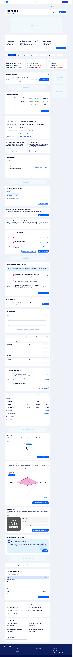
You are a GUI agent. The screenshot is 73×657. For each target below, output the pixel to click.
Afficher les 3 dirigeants (43, 203)
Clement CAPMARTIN (47, 41)
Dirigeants (43, 55)
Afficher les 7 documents (43, 251)
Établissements (34, 55)
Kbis (19, 55)
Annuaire (17, 651)
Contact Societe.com (37, 648)
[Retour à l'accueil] (7, 646)
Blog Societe (55, 648)
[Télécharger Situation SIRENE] (48, 102)
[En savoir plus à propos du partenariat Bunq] (26, 610)
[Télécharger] (47, 237)
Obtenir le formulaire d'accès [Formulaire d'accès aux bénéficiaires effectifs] (44, 227)
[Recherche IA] (12, 55)
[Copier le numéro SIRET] (15, 41)
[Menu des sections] (6, 55)
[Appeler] (55, 12)
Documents (52, 55)
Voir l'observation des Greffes (33, 107)
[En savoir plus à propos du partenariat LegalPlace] (26, 607)
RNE (46, 44)
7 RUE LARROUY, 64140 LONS (48, 37)
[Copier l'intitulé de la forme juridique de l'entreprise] (26, 98)
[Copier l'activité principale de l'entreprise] (45, 125)
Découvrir (45, 550)
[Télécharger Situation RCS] (48, 98)
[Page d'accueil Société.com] (7, 2)
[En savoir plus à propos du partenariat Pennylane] (48, 610)
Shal (48, 44)
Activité (26, 55)
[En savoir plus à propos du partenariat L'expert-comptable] (26, 613)
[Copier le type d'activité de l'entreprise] (25, 128)
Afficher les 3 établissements (42, 175)
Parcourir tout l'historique (43, 597)
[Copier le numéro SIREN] (12, 38)
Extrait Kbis (45, 111)
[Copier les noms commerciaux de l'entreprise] (26, 105)
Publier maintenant (32, 292)
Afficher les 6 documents (43, 388)
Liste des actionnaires (43, 215)
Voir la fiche (46, 196)
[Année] (9, 515)
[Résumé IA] (40, 237)
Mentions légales (42, 48)
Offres (29, 1)
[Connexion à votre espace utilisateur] (65, 2)
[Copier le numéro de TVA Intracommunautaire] (14, 44)
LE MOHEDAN (12, 582)
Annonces (60, 55)
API (16, 653)
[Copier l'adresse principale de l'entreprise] (55, 38)
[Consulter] (44, 237)
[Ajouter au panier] (44, 79)
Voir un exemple (47, 74)
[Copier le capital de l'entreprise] (26, 102)
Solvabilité (62, 12)
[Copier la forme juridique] (35, 44)
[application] (27, 320)
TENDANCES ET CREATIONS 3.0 (34, 582)
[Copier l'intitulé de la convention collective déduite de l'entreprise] (32, 131)
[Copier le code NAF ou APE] (37, 41)
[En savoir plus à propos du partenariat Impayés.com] (48, 607)
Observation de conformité (13, 193)
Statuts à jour (50, 48)
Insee (44, 44)
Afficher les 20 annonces (43, 292)
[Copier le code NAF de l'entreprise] (37, 121)
